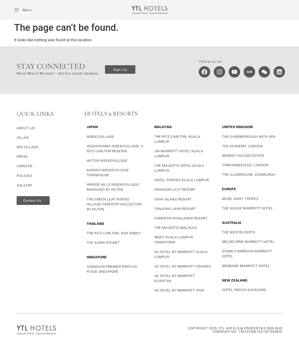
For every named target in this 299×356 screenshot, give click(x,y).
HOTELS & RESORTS (111, 114)
